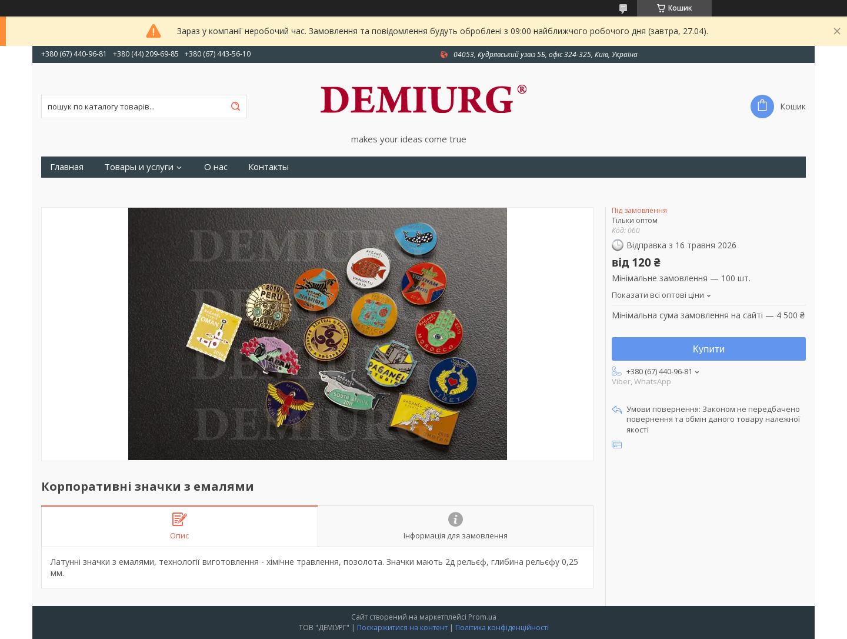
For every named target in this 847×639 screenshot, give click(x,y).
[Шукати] (235, 106)
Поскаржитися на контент (402, 628)
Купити (709, 349)
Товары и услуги (139, 166)
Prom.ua (482, 617)
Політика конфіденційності (502, 628)
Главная (67, 166)
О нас (216, 166)
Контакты (268, 166)
